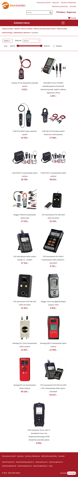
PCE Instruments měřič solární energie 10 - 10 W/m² (25, 258)
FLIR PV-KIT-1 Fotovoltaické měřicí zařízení (24, 174)
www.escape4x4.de (9, 466)
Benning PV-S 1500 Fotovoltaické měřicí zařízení (25, 345)
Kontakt (73, 6)
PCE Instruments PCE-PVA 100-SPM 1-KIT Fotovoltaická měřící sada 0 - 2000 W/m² (53, 388)
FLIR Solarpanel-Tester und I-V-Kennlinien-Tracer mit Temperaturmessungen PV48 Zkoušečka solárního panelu (39, 435)
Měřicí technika (26, 29)
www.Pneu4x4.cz (8, 462)
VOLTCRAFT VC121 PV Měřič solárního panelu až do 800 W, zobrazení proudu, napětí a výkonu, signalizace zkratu (53, 88)
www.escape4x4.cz (56, 462)
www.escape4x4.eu (40, 466)
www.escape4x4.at (25, 466)
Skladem (59, 46)
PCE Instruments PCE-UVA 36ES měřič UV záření (53, 216)
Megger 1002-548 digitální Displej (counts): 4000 (53, 303)
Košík (72, 18)
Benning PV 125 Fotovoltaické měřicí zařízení (25, 386)
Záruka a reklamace (68, 3)
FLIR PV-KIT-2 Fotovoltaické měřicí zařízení (53, 174)
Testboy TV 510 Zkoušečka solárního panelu (24, 84)
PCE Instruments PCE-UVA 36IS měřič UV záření (24, 303)
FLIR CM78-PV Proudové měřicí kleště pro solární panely (53, 132)
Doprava (55, 3)
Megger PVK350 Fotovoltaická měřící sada (25, 216)
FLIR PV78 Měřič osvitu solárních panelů (25, 132)
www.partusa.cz (41, 462)
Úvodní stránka (7, 29)
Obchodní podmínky (60, 6)
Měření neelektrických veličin (45, 29)
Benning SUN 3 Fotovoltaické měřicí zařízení (53, 345)
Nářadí (17, 29)
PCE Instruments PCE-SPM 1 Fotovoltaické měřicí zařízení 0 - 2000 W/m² (53, 260)
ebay (51, 466)
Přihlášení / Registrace (66, 12)
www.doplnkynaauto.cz (25, 462)
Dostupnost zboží (43, 3)
